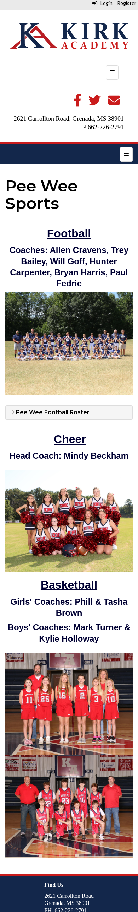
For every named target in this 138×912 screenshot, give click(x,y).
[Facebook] (77, 103)
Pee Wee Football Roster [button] (50, 412)
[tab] (69, 412)
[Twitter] (94, 103)
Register (126, 3)
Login (102, 3)
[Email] (114, 103)
